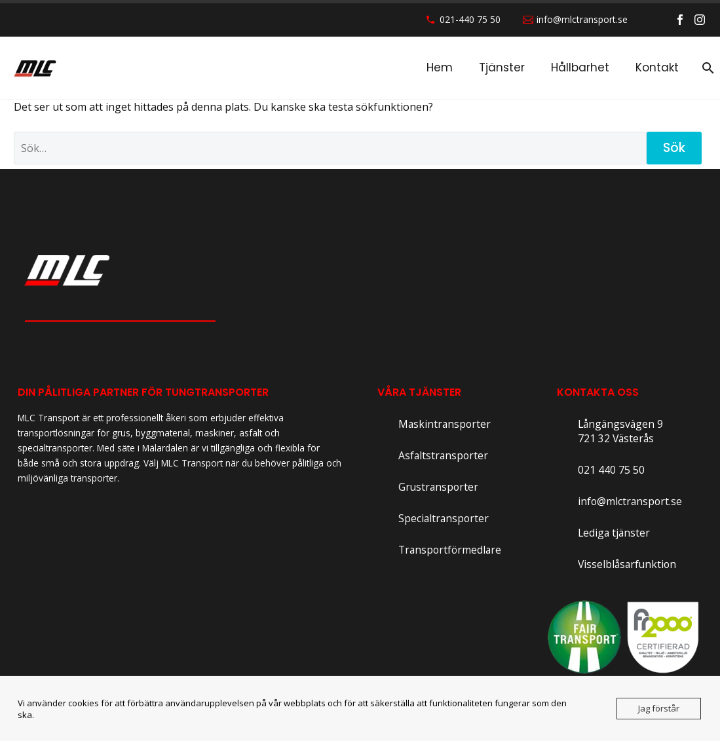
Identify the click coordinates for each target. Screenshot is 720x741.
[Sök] (705, 68)
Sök (674, 148)
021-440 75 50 (470, 19)
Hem (439, 67)
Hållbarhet (580, 67)
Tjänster (502, 67)
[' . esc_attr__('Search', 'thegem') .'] (330, 148)
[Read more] (434, 424)
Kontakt (657, 67)
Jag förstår (658, 708)
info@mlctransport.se (582, 19)
